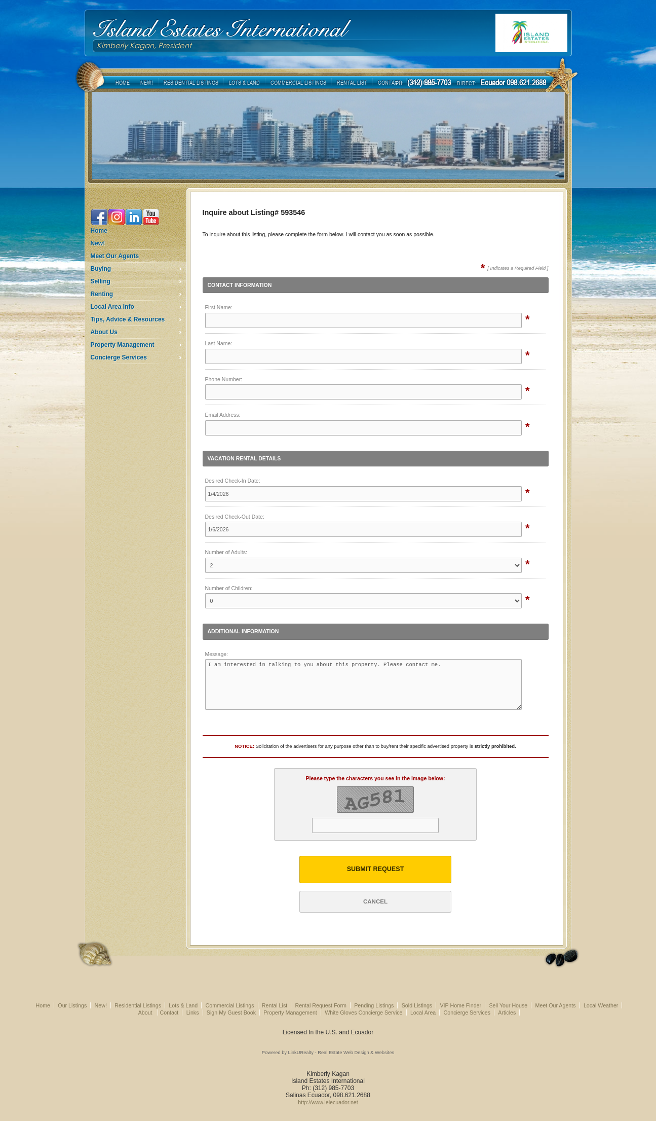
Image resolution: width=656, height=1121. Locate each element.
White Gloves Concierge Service (363, 1012)
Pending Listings (374, 1005)
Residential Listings (137, 1005)
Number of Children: (229, 588)
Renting (102, 294)
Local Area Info (112, 306)
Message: (216, 654)
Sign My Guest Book (231, 1012)
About (146, 1012)
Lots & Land (183, 1005)
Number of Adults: (226, 552)
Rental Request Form (320, 1005)
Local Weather (601, 1005)
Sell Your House (508, 1005)
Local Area (423, 1012)
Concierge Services (119, 357)
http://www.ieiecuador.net (328, 1102)
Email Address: (223, 415)
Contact (169, 1012)
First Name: (219, 307)
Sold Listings (417, 1005)
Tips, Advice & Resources (128, 319)
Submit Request (375, 869)
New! (98, 243)
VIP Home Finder (461, 1005)
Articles (507, 1012)
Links (192, 1012)
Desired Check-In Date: (232, 481)
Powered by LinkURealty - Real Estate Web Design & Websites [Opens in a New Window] (328, 1052)
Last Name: (219, 343)
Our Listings (72, 1005)
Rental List (274, 1005)
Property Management (123, 344)
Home (99, 230)
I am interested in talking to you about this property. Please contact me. (363, 684)
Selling (100, 281)
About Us (104, 332)
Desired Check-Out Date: (234, 517)
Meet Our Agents (115, 256)
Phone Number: (224, 379)
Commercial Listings (230, 1005)
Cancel (375, 901)
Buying (101, 268)
